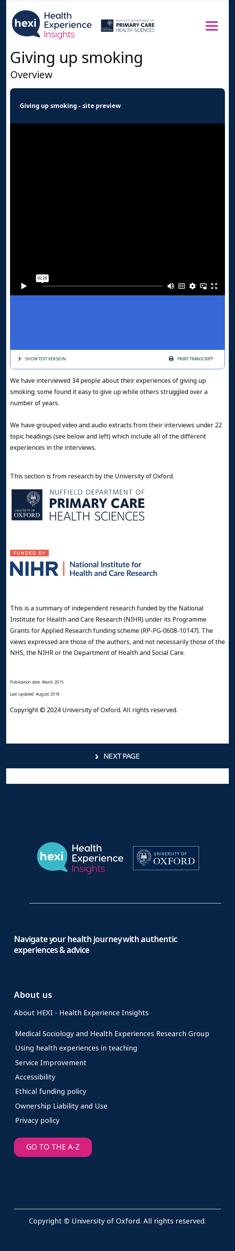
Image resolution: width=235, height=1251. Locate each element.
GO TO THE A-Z (53, 1147)
